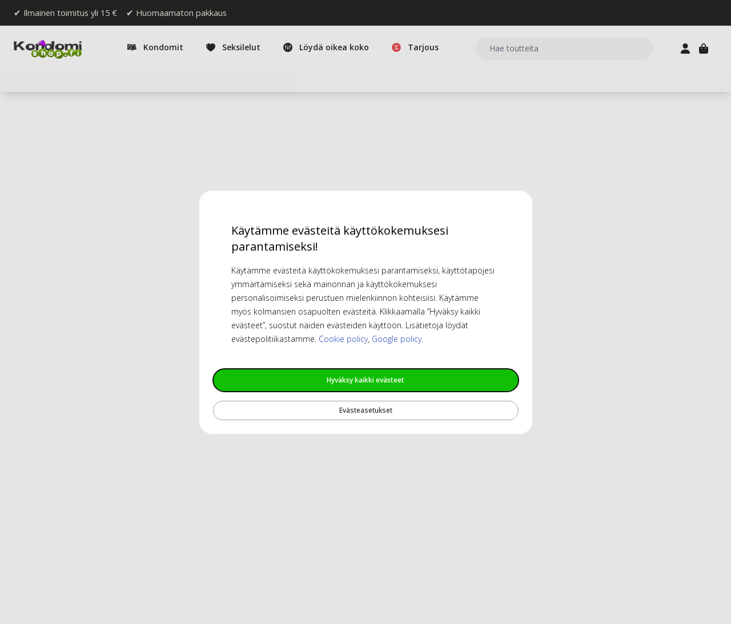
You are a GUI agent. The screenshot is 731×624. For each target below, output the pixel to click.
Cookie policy (343, 338)
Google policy (396, 338)
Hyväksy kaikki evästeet (365, 380)
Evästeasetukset (365, 410)
